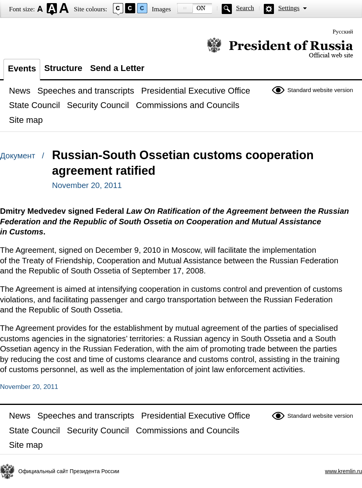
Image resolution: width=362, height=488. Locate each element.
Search (245, 8)
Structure (63, 68)
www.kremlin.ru (343, 471)
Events (22, 68)
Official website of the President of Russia (280, 48)
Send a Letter (117, 68)
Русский (343, 31)
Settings (289, 8)
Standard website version (320, 90)
